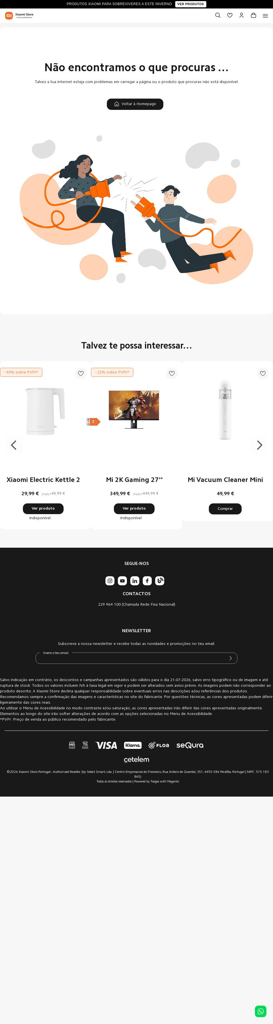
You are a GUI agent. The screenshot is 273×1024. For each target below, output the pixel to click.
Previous (14, 445)
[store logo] (19, 15)
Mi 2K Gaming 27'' (134, 480)
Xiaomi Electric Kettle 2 (43, 480)
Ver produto (43, 509)
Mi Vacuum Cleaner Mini (225, 480)
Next (258, 445)
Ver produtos (190, 4)
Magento (173, 781)
